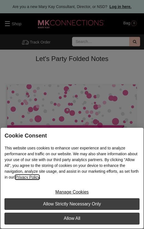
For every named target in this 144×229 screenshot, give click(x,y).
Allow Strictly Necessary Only (72, 204)
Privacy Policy (27, 177)
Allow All (72, 218)
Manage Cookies (72, 192)
